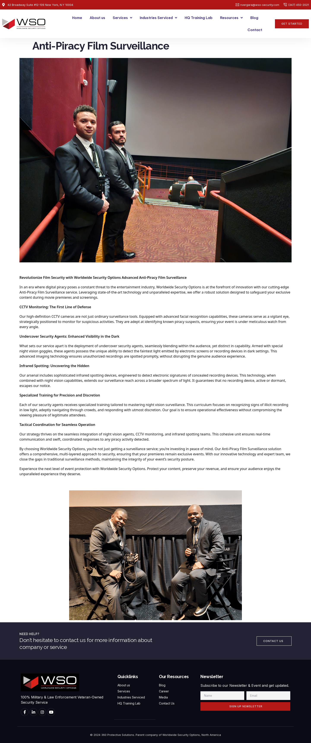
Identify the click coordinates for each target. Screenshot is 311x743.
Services (122, 18)
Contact (255, 30)
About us (97, 18)
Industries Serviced (158, 18)
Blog (254, 18)
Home (77, 18)
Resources (231, 18)
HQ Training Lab (199, 18)
